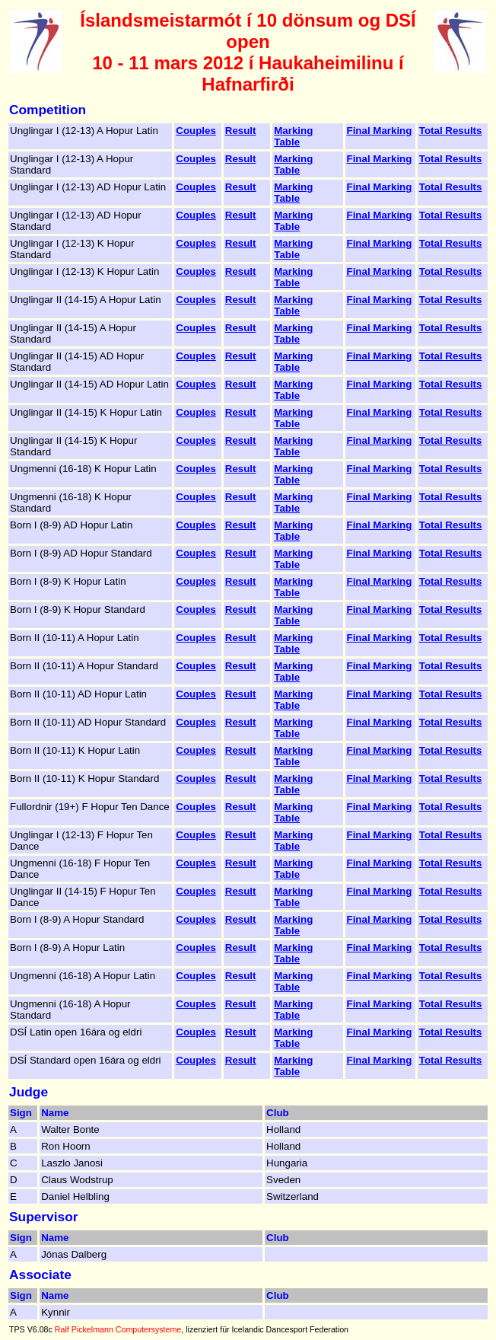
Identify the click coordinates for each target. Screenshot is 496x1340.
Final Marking (379, 130)
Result (240, 130)
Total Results (450, 130)
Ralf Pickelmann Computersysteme (118, 1329)
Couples (196, 130)
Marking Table (293, 136)
